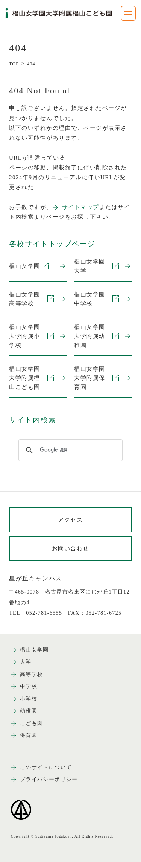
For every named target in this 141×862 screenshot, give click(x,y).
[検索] (69, 450)
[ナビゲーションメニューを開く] (128, 13)
